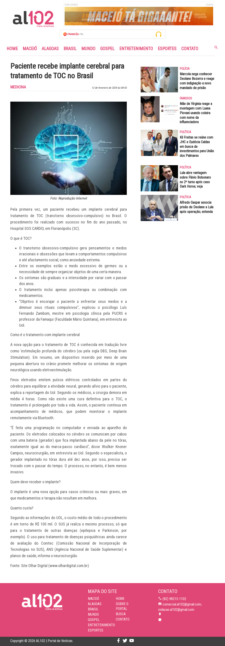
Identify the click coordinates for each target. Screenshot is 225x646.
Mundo (88, 48)
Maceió (30, 48)
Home (12, 48)
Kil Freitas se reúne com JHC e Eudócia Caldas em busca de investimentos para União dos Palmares (197, 146)
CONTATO (122, 619)
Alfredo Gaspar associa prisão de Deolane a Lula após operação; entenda (196, 207)
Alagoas (50, 48)
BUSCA (121, 614)
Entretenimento (136, 48)
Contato (189, 48)
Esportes (167, 48)
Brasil (70, 48)
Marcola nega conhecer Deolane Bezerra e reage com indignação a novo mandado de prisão (197, 81)
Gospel (107, 48)
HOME (120, 599)
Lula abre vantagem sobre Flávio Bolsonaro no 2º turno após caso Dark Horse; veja (195, 179)
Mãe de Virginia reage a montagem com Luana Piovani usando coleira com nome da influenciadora (196, 113)
